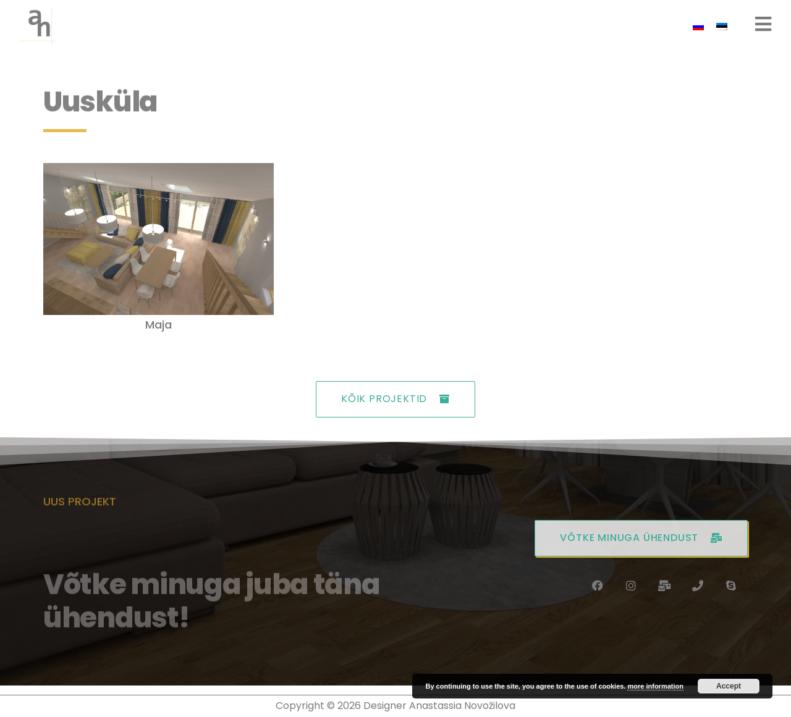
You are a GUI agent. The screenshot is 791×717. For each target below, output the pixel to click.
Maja (158, 324)
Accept (728, 686)
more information (655, 686)
